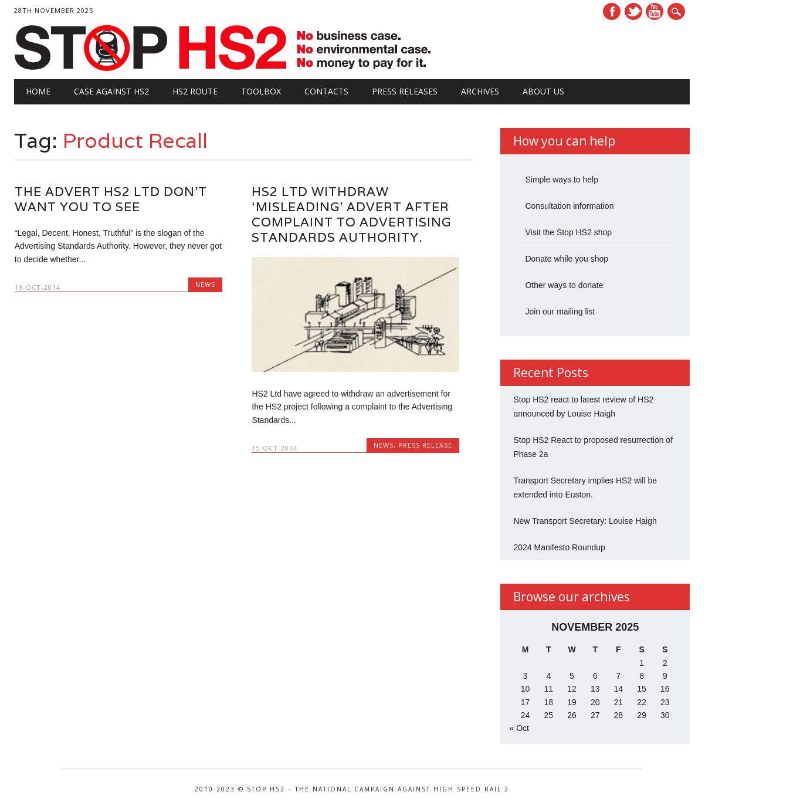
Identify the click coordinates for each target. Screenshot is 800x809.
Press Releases (405, 91)
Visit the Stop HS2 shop (568, 232)
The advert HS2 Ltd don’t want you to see (111, 199)
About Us (543, 91)
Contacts (326, 91)
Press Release (425, 445)
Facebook (612, 11)
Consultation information (569, 206)
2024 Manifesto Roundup (559, 547)
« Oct (518, 728)
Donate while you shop (566, 258)
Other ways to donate (564, 285)
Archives (480, 91)
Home (38, 91)
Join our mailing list (560, 311)
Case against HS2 (111, 91)
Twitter (633, 11)
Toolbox (261, 91)
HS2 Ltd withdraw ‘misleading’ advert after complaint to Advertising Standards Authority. (351, 214)
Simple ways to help (561, 179)
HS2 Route (195, 91)
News (205, 284)
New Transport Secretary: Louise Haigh (584, 521)
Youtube (654, 11)
